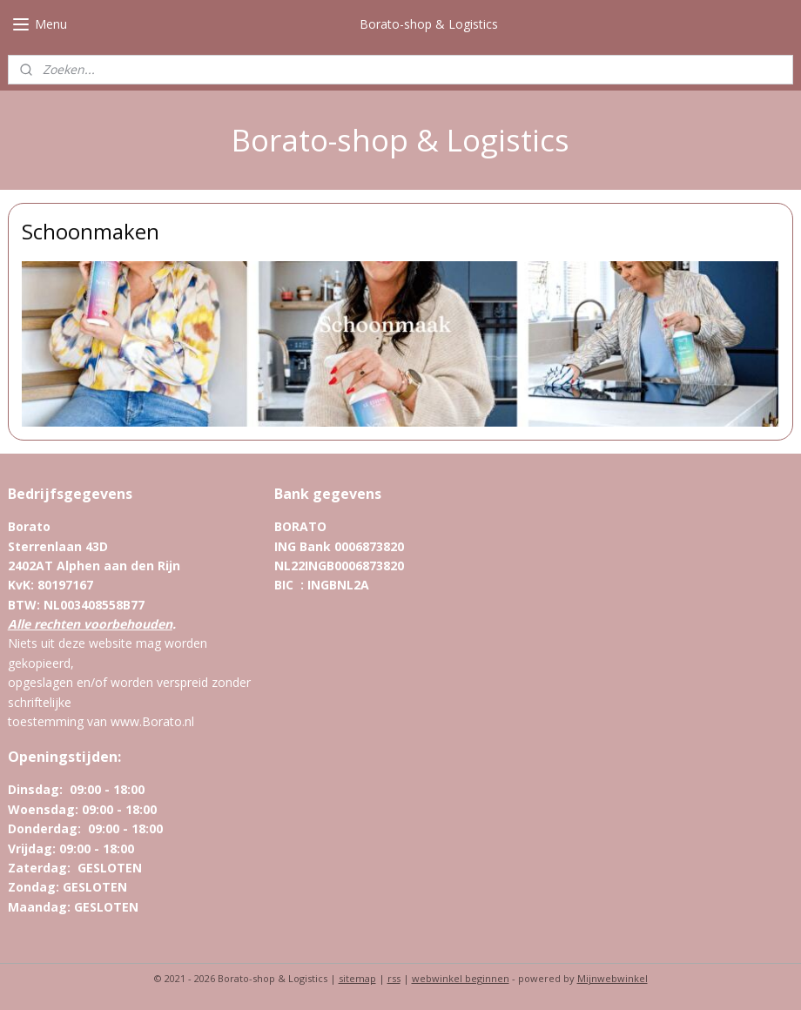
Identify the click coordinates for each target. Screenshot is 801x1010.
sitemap (357, 978)
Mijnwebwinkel (612, 978)
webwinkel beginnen (460, 978)
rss (393, 978)
